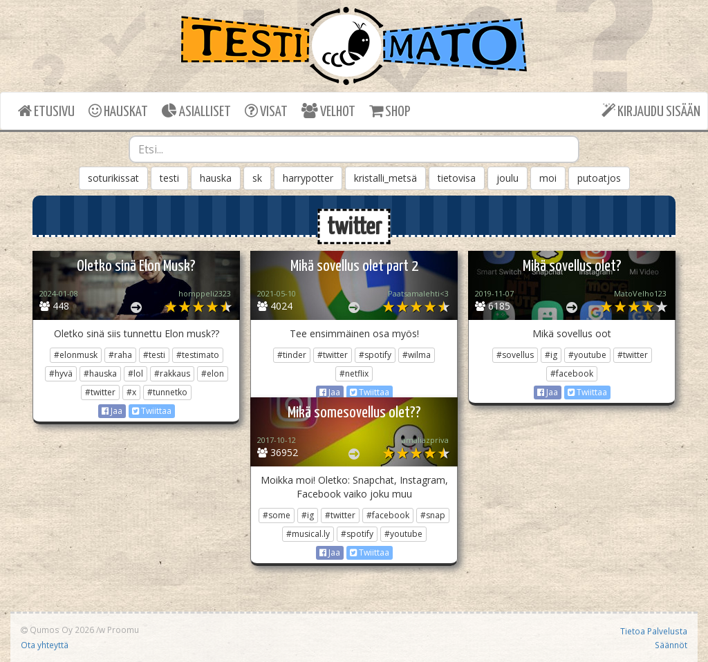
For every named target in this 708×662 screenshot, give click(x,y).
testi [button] (169, 178)
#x (131, 392)
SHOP (389, 111)
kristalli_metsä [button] (385, 178)
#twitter (100, 392)
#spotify (375, 355)
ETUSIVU (46, 111)
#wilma (416, 355)
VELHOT (328, 111)
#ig (551, 355)
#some (276, 515)
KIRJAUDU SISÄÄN (651, 111)
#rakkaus (172, 373)
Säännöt (671, 644)
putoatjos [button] (599, 178)
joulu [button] (507, 178)
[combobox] (354, 149)
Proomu (123, 629)
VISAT (266, 111)
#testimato (197, 355)
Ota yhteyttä (44, 644)
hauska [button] (216, 178)
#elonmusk (75, 355)
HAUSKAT (118, 111)
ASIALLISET (196, 111)
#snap (432, 515)
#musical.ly (308, 534)
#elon (212, 373)
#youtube (587, 355)
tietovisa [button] (457, 178)
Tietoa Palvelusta (653, 630)
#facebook (571, 373)
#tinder (291, 355)
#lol (135, 373)
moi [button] (548, 178)
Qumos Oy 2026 (57, 629)
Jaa (112, 411)
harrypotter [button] (308, 178)
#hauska (100, 373)
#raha (120, 355)
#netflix (354, 373)
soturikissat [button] (113, 178)
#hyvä (61, 373)
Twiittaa (151, 411)
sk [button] (257, 178)
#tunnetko (167, 392)
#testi (154, 355)
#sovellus (515, 355)
